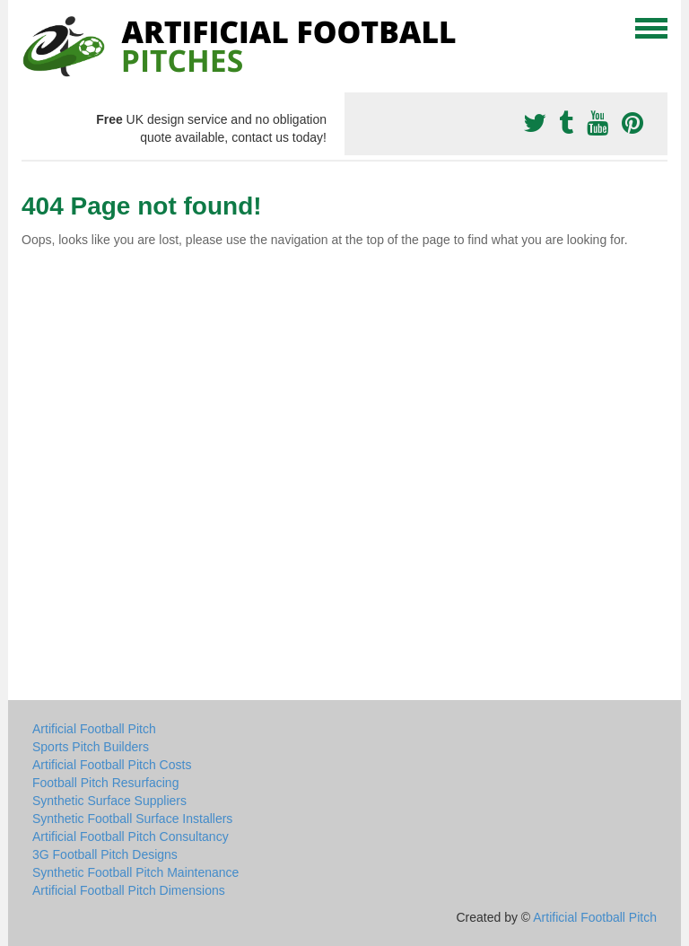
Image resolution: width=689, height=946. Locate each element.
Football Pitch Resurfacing (105, 782)
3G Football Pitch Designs (105, 854)
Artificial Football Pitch (94, 729)
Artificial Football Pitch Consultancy (130, 836)
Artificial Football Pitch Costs (111, 765)
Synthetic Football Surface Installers (132, 818)
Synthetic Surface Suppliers (109, 800)
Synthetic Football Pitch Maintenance (135, 872)
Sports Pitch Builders (90, 747)
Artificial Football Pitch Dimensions (128, 890)
